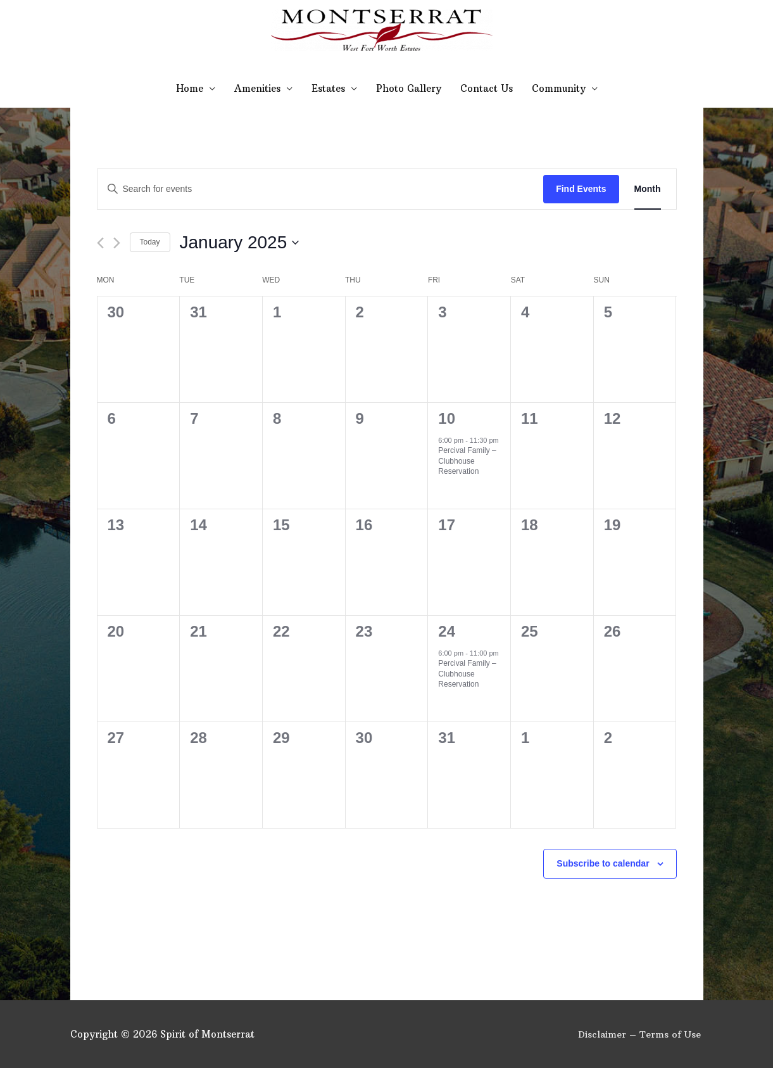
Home (189, 88)
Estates (328, 88)
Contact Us (486, 88)
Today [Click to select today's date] (150, 242)
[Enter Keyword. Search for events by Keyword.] (320, 189)
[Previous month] (100, 243)
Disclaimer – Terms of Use (641, 1034)
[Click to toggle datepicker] (239, 242)
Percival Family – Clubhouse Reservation (467, 461)
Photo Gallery (408, 88)
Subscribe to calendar (602, 863)
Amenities (257, 88)
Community (559, 88)
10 (446, 418)
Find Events (581, 189)
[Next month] (116, 243)
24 (446, 631)
